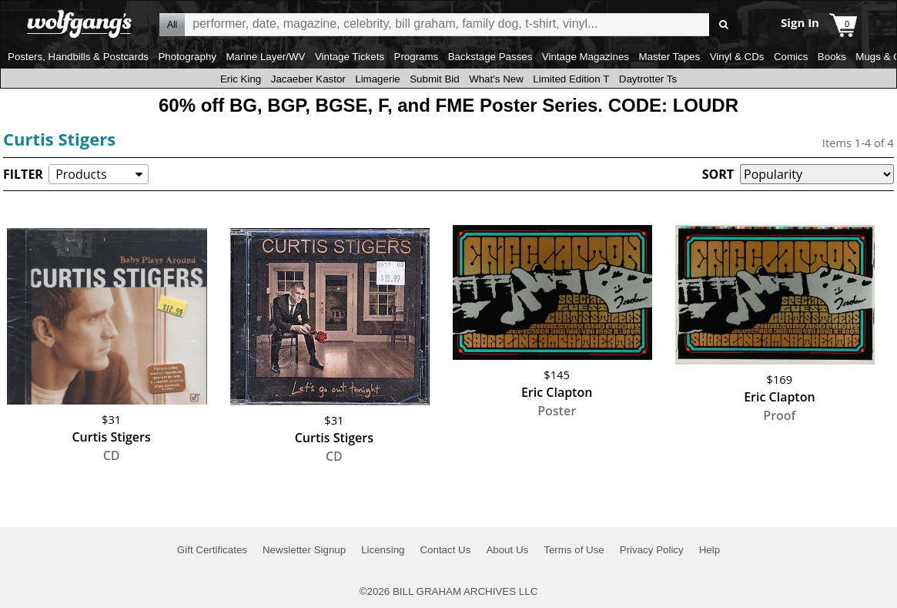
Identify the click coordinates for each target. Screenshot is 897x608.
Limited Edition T (571, 79)
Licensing (382, 550)
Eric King (240, 79)
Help (709, 550)
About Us (507, 550)
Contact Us (445, 550)
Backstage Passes (490, 56)
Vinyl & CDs (737, 56)
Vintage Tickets (349, 56)
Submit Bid (434, 79)
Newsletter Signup (304, 550)
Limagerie (377, 79)
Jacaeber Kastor (308, 79)
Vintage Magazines (585, 56)
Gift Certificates (212, 550)
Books (832, 56)
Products (80, 174)
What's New (496, 79)
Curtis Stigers (59, 139)
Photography (187, 56)
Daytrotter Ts (648, 79)
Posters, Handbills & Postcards (78, 56)
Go (723, 25)
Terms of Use (574, 550)
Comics (791, 56)
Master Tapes (669, 56)
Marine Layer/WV (265, 56)
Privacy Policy (652, 550)
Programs (416, 56)
